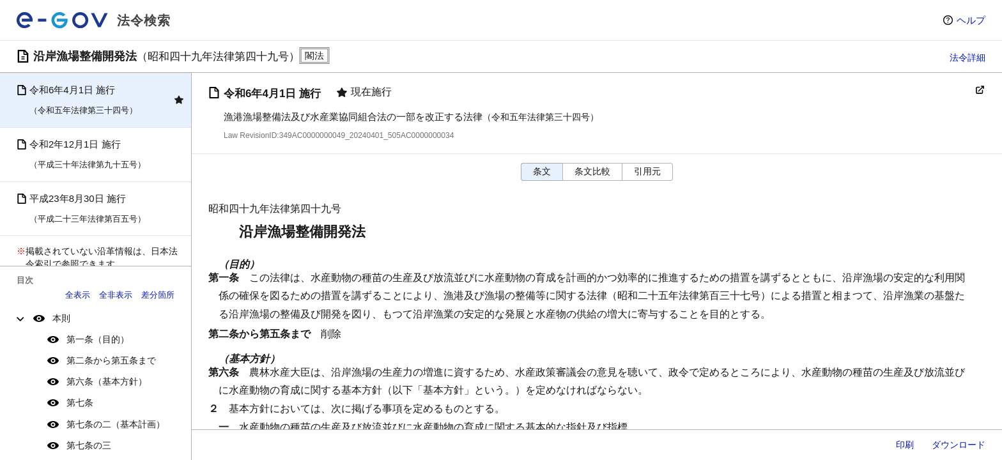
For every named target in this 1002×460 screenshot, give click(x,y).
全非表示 (115, 295)
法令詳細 (967, 57)
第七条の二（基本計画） (115, 424)
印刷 (905, 445)
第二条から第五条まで (111, 360)
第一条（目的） (97, 339)
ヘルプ (971, 20)
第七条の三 (88, 445)
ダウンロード (958, 445)
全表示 (77, 295)
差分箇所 (157, 295)
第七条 (79, 402)
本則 (61, 318)
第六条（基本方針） (106, 381)
